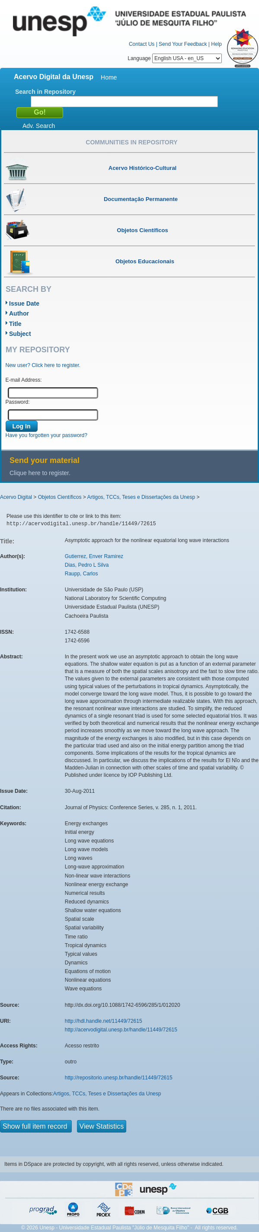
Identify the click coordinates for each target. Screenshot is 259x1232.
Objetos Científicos (60, 497)
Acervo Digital (16, 497)
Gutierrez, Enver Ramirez (94, 556)
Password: (18, 402)
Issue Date (24, 303)
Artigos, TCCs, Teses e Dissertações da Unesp (141, 497)
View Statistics (102, 1126)
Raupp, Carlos (81, 574)
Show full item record (36, 1126)
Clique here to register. (40, 472)
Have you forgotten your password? (46, 435)
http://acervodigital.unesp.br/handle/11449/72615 (121, 1030)
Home (109, 77)
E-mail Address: (24, 380)
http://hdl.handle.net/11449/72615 (103, 1021)
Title (15, 323)
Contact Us (141, 44)
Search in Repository (45, 91)
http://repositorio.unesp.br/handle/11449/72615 (119, 1078)
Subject (20, 333)
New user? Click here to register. (43, 365)
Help (216, 44)
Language (175, 58)
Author (19, 313)
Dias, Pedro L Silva (87, 565)
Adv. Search (38, 125)
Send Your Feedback (183, 44)
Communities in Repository (131, 142)
